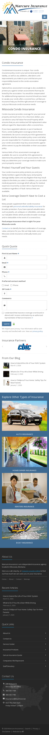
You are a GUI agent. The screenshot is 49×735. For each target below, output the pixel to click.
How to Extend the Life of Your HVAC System (24, 365)
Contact (19, 579)
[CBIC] (24, 347)
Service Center (24, 644)
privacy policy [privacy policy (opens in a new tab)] (38, 331)
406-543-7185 (11, 695)
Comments (6, 298)
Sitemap (27, 579)
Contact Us (24, 639)
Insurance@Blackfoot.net (16, 699)
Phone (5, 272)
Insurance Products (24, 649)
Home (4, 579)
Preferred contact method (13, 281)
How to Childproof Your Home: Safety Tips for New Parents (24, 383)
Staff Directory (24, 666)
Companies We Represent (24, 660)
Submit (7, 324)
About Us (24, 633)
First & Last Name (10, 253)
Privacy (36, 728)
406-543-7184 (11, 690)
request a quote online (31, 571)
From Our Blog (11, 358)
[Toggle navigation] (44, 17)
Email (5, 263)
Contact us (6, 228)
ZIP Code (6, 289)
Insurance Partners (14, 340)
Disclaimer (6, 731)
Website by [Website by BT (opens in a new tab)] (18, 731)
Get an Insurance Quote (24, 655)
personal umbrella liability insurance (27, 206)
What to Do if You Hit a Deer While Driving (24, 373)
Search (28, 728)
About (11, 579)
